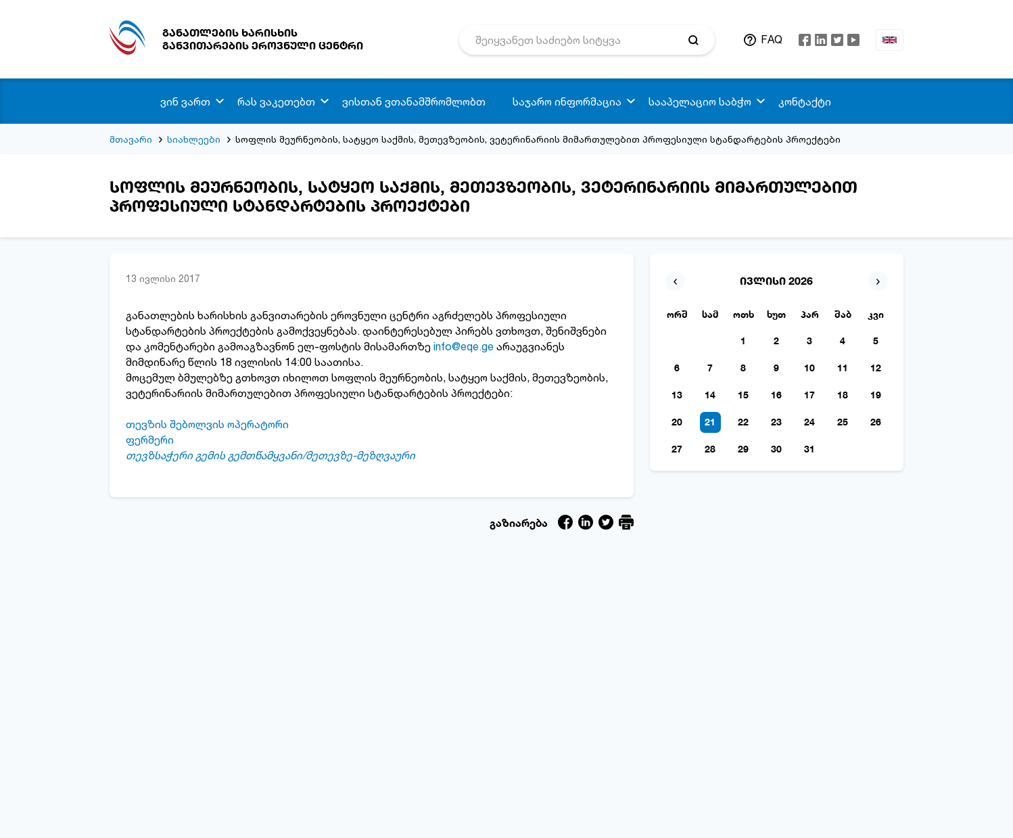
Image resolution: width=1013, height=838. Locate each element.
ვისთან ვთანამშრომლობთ (414, 101)
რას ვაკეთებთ (276, 101)
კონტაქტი (804, 101)
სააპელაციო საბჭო (700, 101)
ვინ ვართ (185, 101)
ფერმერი (150, 439)
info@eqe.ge (463, 346)
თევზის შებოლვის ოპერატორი (207, 424)
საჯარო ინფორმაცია (567, 101)
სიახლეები (193, 139)
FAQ (771, 39)
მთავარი (131, 139)
